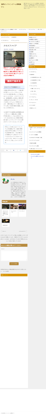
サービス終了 (11, 49)
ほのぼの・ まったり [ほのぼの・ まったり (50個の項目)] (34, 47)
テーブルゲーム (33, 96)
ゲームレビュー (33, 102)
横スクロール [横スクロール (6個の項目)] (33, 53)
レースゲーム (34, 94)
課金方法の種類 (33, 143)
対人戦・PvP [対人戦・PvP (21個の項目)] (33, 49)
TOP (9, 29)
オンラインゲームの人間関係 (35, 131)
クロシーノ (4, 231)
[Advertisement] (23, 18)
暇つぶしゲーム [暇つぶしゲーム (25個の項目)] (33, 55)
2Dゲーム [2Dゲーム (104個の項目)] (32, 62)
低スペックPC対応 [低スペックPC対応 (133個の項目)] (34, 43)
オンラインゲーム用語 (34, 145)
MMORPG (14, 37)
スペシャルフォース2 (13, 212)
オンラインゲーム (5, 37)
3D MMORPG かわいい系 (36, 77)
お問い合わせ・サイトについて (36, 148)
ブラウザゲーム (5, 40)
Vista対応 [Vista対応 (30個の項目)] (32, 64)
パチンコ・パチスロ (34, 99)
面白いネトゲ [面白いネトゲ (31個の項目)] (33, 37)
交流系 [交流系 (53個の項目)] (31, 51)
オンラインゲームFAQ (35, 154)
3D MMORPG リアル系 (36, 80)
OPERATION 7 (5, 225)
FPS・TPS (6, 49)
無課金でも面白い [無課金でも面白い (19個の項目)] (34, 39)
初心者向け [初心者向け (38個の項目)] (32, 45)
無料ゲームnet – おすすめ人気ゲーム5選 (37, 128)
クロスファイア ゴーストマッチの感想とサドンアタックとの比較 (5, 213)
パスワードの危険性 (34, 134)
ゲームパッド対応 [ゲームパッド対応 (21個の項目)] (34, 60)
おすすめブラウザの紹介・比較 (36, 137)
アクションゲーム (15, 40)
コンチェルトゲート (22, 231)
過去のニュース (33, 108)
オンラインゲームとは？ (35, 140)
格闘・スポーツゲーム (36, 88)
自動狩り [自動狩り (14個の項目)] (32, 58)
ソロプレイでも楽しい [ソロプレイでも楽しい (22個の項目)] (35, 41)
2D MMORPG (34, 82)
